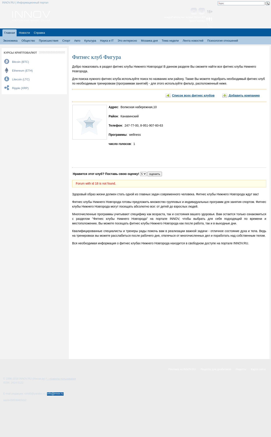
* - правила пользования (61, 378)
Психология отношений (222, 40)
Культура (90, 40)
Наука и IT (107, 40)
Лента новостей (193, 40)
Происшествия (48, 40)
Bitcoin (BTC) (20, 61)
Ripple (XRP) (20, 88)
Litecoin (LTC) (21, 79)
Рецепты (241, 369)
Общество (28, 40)
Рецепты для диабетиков (216, 369)
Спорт (66, 40)
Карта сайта (258, 369)
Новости (24, 32)
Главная (9, 32)
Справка (39, 32)
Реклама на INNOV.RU (182, 369)
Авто (77, 40)
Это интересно (127, 40)
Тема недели (170, 40)
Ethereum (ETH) (22, 70)
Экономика (10, 40)
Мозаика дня (149, 40)
